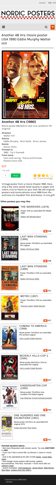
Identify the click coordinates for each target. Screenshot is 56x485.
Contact (42, 3)
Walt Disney (49, 468)
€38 (47, 261)
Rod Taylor (31, 428)
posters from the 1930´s (21, 470)
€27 (47, 380)
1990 (6, 152)
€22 (47, 410)
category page (7, 466)
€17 (47, 320)
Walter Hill (9, 135)
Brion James (39, 141)
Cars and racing (12, 158)
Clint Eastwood (24, 468)
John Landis (24, 338)
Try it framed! (17, 152)
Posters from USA (13, 160)
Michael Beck (35, 217)
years (3, 459)
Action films (10, 146)
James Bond (37, 468)
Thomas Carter (26, 306)
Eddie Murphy (11, 141)
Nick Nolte (25, 141)
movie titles (47, 457)
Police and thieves (32, 158)
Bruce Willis (34, 249)
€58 (47, 231)
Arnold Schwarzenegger (42, 398)
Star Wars (5, 470)
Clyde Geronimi (20, 428)
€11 (47, 291)
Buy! (15, 175)
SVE (54, 3)
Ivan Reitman (25, 398)
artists (38, 457)
